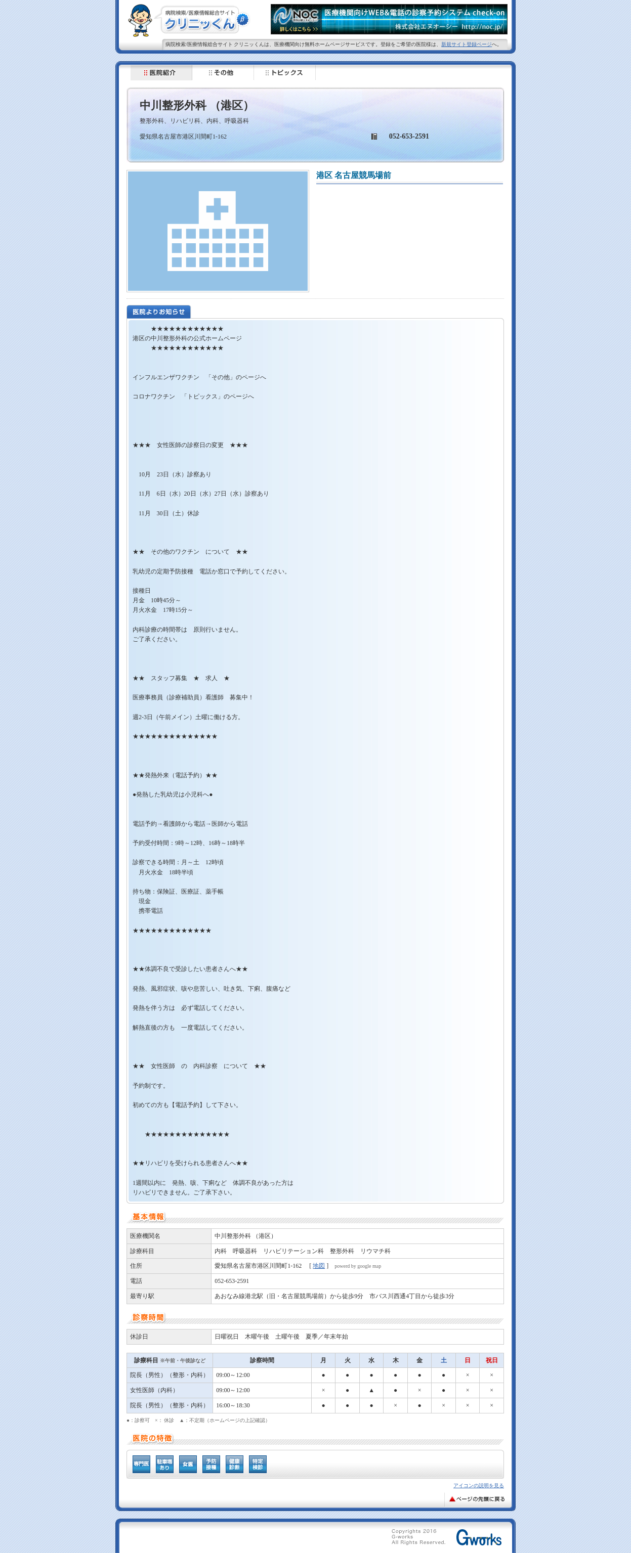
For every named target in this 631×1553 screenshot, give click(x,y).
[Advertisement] (250, 1539)
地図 (319, 1265)
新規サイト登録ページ (466, 44)
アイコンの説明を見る (478, 1485)
